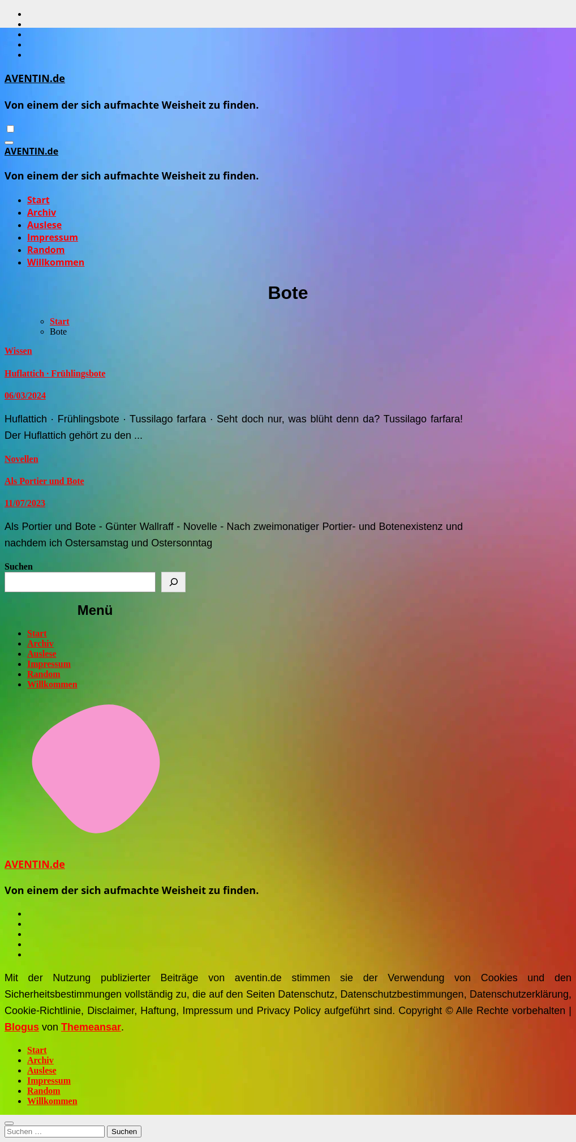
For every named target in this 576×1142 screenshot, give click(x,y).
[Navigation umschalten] (9, 142)
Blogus (22, 1027)
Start (38, 200)
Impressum (52, 237)
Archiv (41, 212)
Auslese (44, 225)
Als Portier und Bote (44, 481)
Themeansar (91, 1027)
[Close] (9, 1123)
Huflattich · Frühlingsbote (55, 373)
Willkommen (55, 262)
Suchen (19, 566)
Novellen (21, 459)
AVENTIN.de (35, 78)
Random (46, 249)
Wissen (18, 351)
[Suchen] (173, 582)
